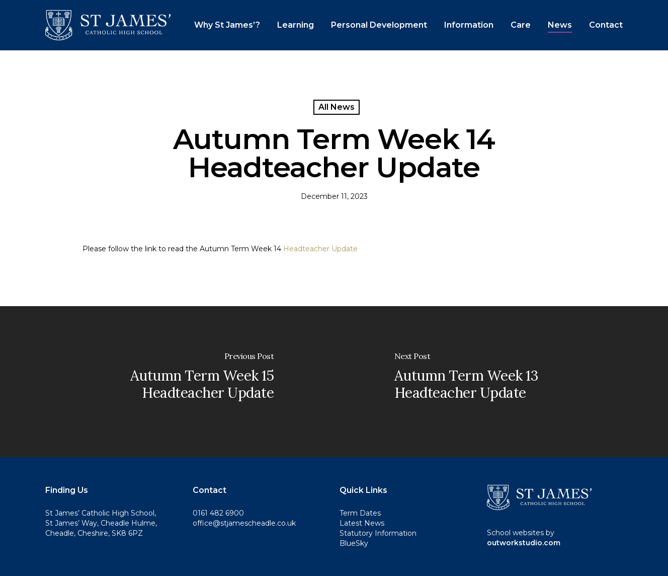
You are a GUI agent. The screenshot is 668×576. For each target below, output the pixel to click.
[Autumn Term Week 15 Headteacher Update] (167, 381)
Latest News (362, 523)
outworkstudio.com (523, 542)
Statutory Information (378, 533)
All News (336, 107)
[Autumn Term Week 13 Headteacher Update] (501, 381)
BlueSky (354, 543)
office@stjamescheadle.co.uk (244, 523)
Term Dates (360, 513)
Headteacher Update (320, 248)
